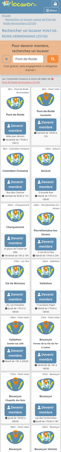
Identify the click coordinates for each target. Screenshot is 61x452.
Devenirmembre (15, 128)
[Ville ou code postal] (28, 59)
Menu (51, 10)
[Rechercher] (52, 59)
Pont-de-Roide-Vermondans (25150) (28, 81)
